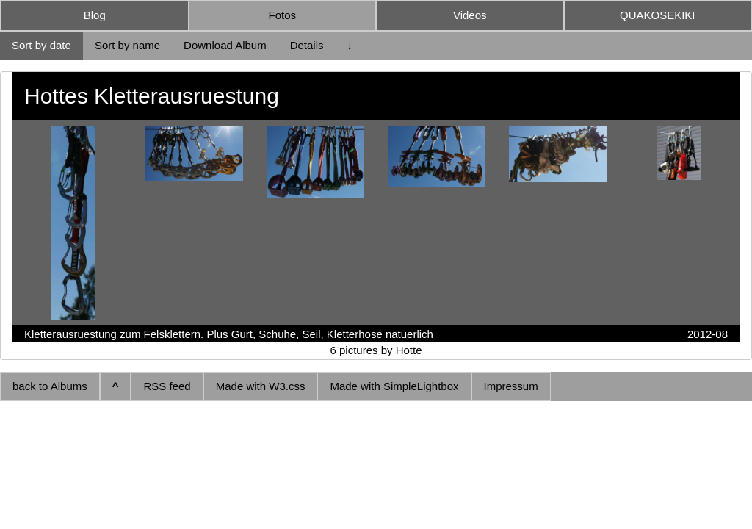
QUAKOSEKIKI (657, 15)
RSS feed (166, 386)
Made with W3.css (261, 386)
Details (307, 45)
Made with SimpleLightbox (394, 386)
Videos (470, 15)
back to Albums (49, 386)
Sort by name (127, 45)
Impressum (511, 386)
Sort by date (41, 45)
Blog (95, 15)
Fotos (282, 15)
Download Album (225, 45)
